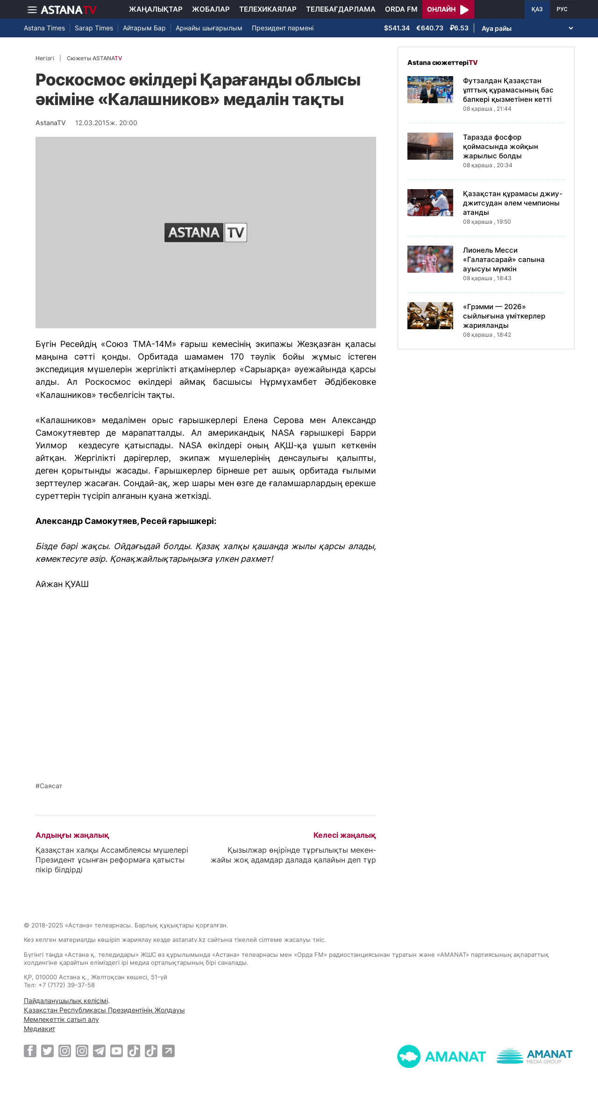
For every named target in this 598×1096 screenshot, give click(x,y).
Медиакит (39, 1028)
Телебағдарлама (341, 9)
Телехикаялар (268, 9)
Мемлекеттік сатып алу (61, 1019)
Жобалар (211, 9)
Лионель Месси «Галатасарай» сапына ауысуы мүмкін (504, 259)
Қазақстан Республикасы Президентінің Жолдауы (104, 1010)
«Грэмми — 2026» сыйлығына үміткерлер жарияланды (504, 316)
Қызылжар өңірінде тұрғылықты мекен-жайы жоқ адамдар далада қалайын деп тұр (293, 854)
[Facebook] (30, 1051)
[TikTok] (134, 1051)
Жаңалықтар (156, 9)
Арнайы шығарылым (209, 28)
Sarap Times (94, 28)
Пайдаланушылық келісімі (66, 1000)
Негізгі (45, 58)
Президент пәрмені (282, 28)
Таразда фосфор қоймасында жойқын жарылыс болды (500, 146)
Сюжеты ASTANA (94, 58)
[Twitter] (47, 1051)
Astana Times (44, 28)
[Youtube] (116, 1051)
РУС (562, 9)
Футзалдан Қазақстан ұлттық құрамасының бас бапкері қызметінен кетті (508, 90)
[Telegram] (99, 1051)
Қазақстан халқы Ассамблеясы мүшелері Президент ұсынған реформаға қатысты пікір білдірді (112, 859)
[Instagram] (65, 1051)
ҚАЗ (537, 9)
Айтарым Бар (144, 28)
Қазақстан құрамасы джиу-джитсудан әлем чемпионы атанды (512, 203)
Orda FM (401, 9)
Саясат (51, 786)
